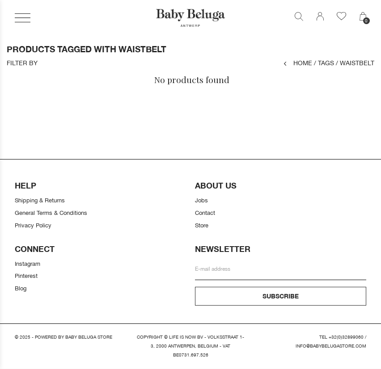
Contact (205, 212)
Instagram (27, 263)
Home (298, 63)
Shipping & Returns (40, 200)
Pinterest (26, 275)
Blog (20, 288)
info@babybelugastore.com (331, 346)
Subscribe (280, 296)
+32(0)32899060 (346, 337)
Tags (324, 63)
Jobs (201, 200)
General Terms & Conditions (51, 212)
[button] (22, 17)
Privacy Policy (33, 225)
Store (201, 225)
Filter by (22, 63)
